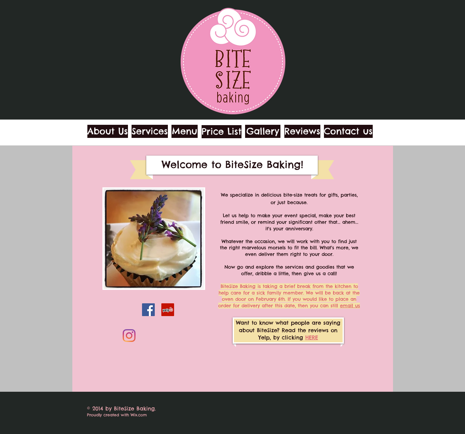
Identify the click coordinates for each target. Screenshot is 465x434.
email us (350, 306)
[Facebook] (148, 309)
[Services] (150, 131)
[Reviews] (302, 131)
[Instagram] (129, 335)
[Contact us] (348, 131)
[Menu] (184, 131)
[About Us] (107, 131)
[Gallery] (262, 131)
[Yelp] (167, 309)
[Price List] (221, 131)
